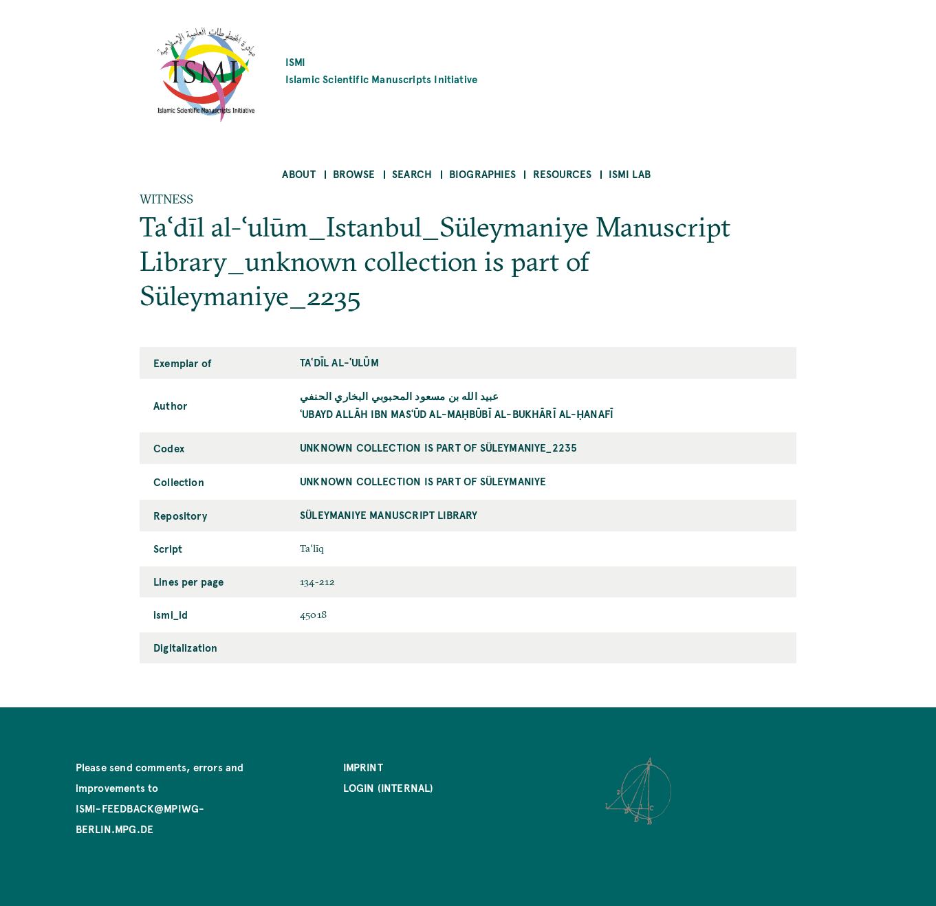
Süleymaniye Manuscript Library (388, 514)
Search (412, 173)
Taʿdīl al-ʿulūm (339, 362)
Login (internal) (388, 787)
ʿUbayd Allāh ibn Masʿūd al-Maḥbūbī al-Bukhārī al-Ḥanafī (456, 413)
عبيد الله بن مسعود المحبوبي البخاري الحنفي (399, 395)
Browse (354, 173)
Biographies (482, 173)
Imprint (363, 767)
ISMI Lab (630, 173)
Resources (562, 173)
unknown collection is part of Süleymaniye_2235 (438, 447)
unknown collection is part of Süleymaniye (423, 481)
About (299, 173)
